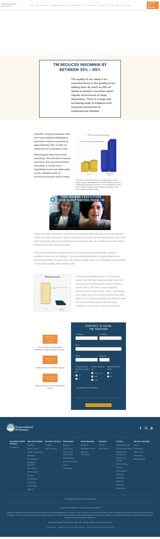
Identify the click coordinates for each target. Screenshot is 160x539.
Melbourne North (124, 451)
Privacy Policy (51, 529)
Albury (30, 491)
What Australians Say (58, 5)
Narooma (31, 484)
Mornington (121, 473)
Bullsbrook (139, 454)
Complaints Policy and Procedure (80, 501)
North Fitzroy (122, 466)
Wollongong (32, 474)
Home (32, 5)
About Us (103, 5)
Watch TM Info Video (50, 360)
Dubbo (30, 477)
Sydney (30, 447)
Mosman (31, 458)
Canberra (14, 450)
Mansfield (120, 490)
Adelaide (85, 447)
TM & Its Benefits (41, 5)
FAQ (112, 5)
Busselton (138, 458)
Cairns (66, 467)
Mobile (78, 356)
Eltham (119, 470)
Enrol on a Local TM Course (50, 378)
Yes (80, 375)
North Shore (33, 451)
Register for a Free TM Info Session (50, 339)
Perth (136, 447)
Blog (117, 5)
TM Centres (127, 5)
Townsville (67, 471)
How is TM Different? (73, 5)
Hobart (101, 447)
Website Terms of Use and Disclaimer (71, 529)
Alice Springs (51, 451)
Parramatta (32, 461)
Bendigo (120, 487)
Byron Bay (32, 488)
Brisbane (67, 447)
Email (77, 345)
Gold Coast (68, 451)
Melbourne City (123, 447)
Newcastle (32, 471)
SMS (95, 376)
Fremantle (138, 451)
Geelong (120, 476)
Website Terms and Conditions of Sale (100, 529)
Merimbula (32, 481)
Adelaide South (88, 451)
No (80, 379)
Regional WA (139, 461)
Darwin (48, 447)
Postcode (102, 356)
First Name (79, 334)
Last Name (103, 334)
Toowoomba (68, 460)
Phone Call (98, 373)
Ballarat (119, 483)
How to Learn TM (90, 5)
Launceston (103, 451)
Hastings (120, 480)
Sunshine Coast (70, 464)
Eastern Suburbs (35, 454)
